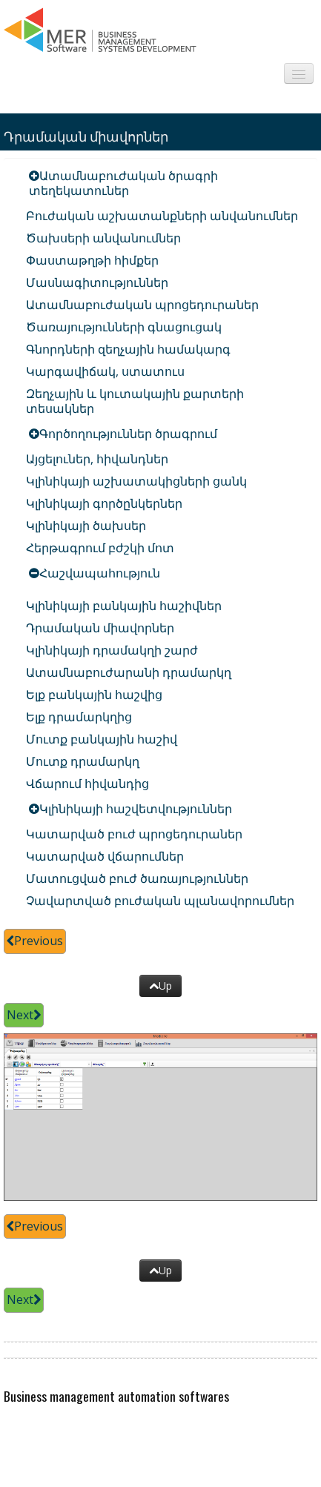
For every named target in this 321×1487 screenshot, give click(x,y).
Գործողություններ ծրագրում (128, 433)
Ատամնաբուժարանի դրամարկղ (128, 672)
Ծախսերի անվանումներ (103, 238)
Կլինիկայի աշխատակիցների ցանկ (136, 481)
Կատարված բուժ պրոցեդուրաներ (134, 834)
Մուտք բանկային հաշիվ (101, 739)
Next (24, 1015)
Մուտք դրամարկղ (82, 761)
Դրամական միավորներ (100, 628)
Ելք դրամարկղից (79, 717)
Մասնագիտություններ (97, 282)
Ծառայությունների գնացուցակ (124, 327)
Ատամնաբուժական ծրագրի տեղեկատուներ (123, 183)
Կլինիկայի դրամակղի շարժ (112, 650)
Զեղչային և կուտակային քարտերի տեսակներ (135, 401)
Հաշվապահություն (99, 573)
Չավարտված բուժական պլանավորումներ (160, 900)
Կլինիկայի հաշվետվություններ (135, 809)
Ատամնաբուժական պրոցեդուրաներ (142, 305)
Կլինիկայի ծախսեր (86, 525)
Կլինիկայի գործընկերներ (104, 503)
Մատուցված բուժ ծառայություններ (137, 878)
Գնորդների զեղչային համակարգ (128, 349)
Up (160, 985)
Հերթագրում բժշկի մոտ (100, 548)
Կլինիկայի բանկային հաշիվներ (124, 605)
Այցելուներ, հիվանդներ (97, 459)
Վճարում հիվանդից (87, 783)
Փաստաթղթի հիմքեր (92, 260)
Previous (35, 941)
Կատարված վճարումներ (105, 856)
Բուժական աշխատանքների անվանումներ (162, 216)
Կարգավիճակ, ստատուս (105, 371)
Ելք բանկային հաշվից (94, 694)
